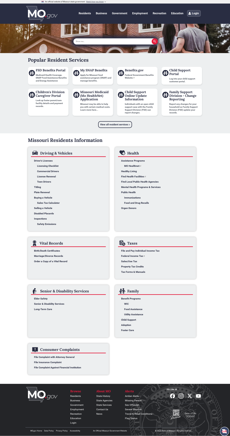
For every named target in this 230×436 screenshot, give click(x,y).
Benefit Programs (131, 298)
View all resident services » (115, 124)
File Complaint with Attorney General (54, 357)
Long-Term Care (43, 309)
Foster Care (127, 330)
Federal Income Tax (133, 256)
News (99, 413)
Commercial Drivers (48, 171)
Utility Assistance (133, 314)
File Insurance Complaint (48, 362)
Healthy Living (129, 171)
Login (73, 422)
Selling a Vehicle (43, 208)
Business (75, 400)
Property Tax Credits (132, 266)
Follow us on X (190, 396)
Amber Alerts (133, 396)
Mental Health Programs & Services (141, 187)
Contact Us (102, 409)
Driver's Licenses (43, 160)
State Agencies (104, 400)
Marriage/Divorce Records (48, 256)
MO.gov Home (36, 431)
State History (103, 396)
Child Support (128, 319)
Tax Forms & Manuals (133, 271)
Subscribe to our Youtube (198, 396)
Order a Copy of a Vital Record (50, 261)
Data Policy (49, 431)
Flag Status (131, 418)
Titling (37, 187)
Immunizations (132, 197)
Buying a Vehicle (43, 197)
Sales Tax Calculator (48, 202)
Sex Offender (132, 404)
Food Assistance (133, 309)
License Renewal (46, 176)
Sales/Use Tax (129, 261)
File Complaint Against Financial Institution (57, 367)
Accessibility (75, 431)
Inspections (40, 218)
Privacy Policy (62, 431)
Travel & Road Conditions (139, 413)
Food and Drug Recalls (136, 202)
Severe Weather (133, 409)
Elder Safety (41, 298)
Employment (77, 409)
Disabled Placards (44, 213)
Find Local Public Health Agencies (140, 181)
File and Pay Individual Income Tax (140, 250)
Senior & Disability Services (49, 303)
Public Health (128, 192)
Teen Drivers (44, 181)
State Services (104, 404)
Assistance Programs (133, 160)
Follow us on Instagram (181, 396)
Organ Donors (128, 208)
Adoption (126, 325)
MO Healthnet (133, 165)
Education (75, 418)
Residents (75, 396)
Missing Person (133, 400)
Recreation (76, 413)
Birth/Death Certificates (47, 250)
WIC (126, 303)
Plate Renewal (42, 192)
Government (76, 404)
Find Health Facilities (133, 176)
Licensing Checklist (47, 165)
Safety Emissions (46, 224)
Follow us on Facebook (172, 396)
